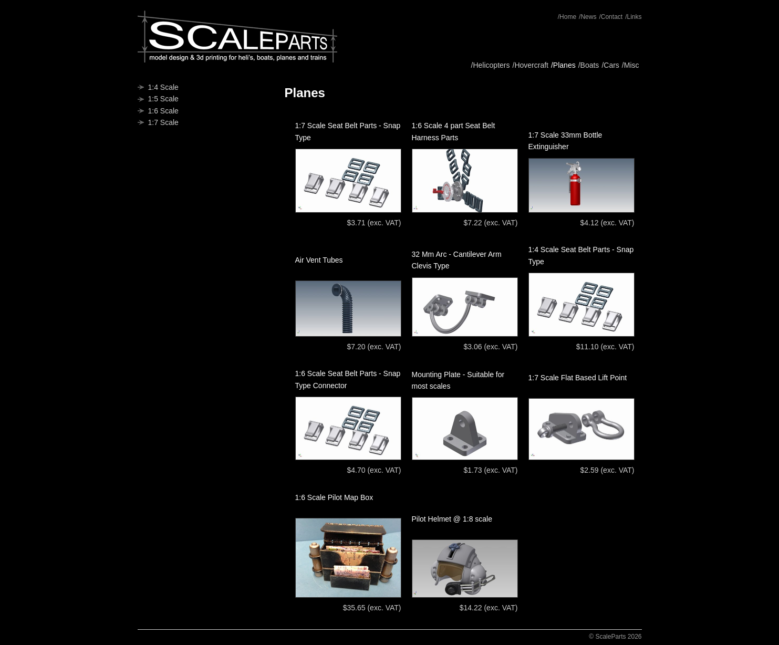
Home (567, 16)
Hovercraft (531, 65)
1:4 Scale (163, 87)
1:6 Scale (163, 111)
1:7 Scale (163, 122)
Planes (564, 65)
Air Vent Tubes (319, 260)
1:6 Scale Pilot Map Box (334, 497)
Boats (589, 65)
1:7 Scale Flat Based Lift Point (577, 377)
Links (634, 16)
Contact (611, 16)
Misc (631, 65)
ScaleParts (237, 37)
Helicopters (491, 65)
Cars (611, 65)
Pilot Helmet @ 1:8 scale (452, 519)
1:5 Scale (163, 99)
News (588, 16)
